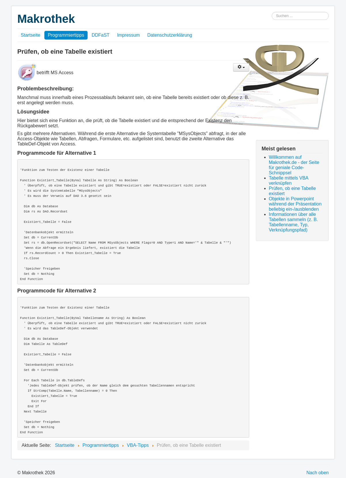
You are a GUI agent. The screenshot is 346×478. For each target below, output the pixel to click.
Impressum (128, 35)
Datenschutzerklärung (169, 35)
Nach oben (318, 472)
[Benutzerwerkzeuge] (241, 67)
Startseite (30, 35)
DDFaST (100, 35)
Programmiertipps (66, 35)
